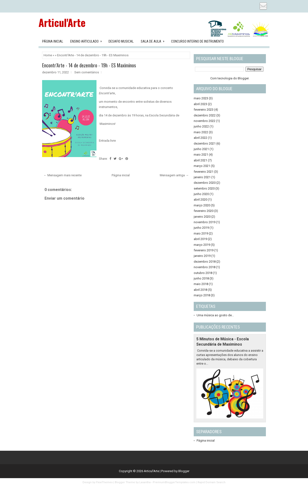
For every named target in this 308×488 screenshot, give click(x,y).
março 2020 (202, 205)
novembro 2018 (204, 267)
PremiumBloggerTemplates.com (174, 482)
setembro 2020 (204, 188)
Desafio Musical (121, 41)
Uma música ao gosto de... (215, 315)
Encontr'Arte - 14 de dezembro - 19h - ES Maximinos (89, 65)
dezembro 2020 (205, 182)
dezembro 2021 (205, 143)
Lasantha (145, 482)
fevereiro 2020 (203, 211)
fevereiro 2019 (203, 250)
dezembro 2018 (205, 261)
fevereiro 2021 (203, 171)
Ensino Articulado (87, 40)
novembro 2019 (204, 222)
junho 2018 (201, 278)
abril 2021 (200, 160)
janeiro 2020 (202, 216)
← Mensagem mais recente (63, 175)
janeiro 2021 (202, 177)
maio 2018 (201, 284)
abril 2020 (200, 199)
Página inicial (121, 175)
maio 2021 (201, 154)
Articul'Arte (61, 22)
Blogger (243, 78)
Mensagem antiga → (174, 175)
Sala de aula (154, 40)
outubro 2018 (203, 273)
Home (48, 55)
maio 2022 (201, 132)
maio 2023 (201, 98)
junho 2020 (201, 194)
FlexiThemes (104, 482)
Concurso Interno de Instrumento (197, 41)
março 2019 (202, 245)
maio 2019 (201, 233)
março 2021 (202, 166)
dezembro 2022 (205, 115)
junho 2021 (201, 149)
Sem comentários (86, 72)
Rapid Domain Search (211, 482)
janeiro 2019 (202, 256)
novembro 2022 (204, 121)
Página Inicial (52, 41)
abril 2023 (200, 104)
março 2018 (202, 295)
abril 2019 (200, 239)
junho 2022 (201, 126)
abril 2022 (200, 137)
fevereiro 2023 (203, 109)
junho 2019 (201, 227)
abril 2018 (200, 290)
